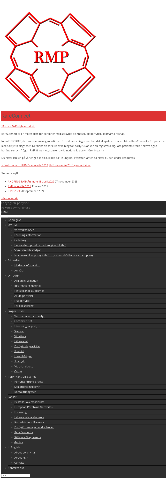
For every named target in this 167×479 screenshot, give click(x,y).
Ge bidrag (20, 240)
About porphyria (24, 452)
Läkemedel (21, 341)
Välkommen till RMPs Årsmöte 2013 (24, 165)
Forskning (20, 412)
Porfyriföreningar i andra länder (34, 427)
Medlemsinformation (27, 265)
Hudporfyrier (22, 301)
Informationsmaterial (27, 285)
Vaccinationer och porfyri (29, 316)
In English (14, 447)
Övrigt (18, 371)
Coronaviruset (23, 321)
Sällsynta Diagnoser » (27, 437)
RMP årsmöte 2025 (19, 186)
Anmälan (19, 270)
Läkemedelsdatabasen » (29, 417)
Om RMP (13, 225)
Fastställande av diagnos (29, 291)
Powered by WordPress (15, 207)
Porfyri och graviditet (27, 346)
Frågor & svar (16, 311)
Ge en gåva (14, 220)
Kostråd (19, 351)
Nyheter (23, 126)
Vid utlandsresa (23, 366)
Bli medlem (14, 260)
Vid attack (20, 336)
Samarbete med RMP (27, 387)
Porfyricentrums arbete (28, 381)
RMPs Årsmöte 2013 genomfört (70, 165)
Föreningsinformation (27, 235)
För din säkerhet (24, 306)
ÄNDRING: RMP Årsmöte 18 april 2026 (31, 181)
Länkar (12, 397)
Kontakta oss (16, 468)
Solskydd (19, 361)
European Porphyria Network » (33, 407)
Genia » (18, 442)
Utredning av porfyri (26, 326)
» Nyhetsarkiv (9, 198)
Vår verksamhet (24, 230)
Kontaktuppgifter (25, 392)
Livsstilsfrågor (23, 356)
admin (31, 126)
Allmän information (26, 280)
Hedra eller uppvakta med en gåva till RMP (40, 245)
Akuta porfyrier (23, 296)
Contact (19, 462)
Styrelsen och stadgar (27, 250)
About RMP (21, 457)
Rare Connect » (23, 432)
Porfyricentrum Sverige (22, 376)
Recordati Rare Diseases (29, 422)
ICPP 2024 (14, 191)
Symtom (19, 331)
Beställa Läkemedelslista (29, 402)
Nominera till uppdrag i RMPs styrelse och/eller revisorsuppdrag (53, 255)
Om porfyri (14, 275)
